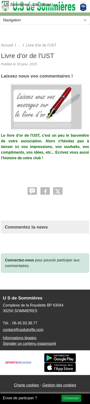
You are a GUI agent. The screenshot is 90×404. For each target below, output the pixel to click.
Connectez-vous (19, 260)
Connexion (71, 398)
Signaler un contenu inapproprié (29, 344)
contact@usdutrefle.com (23, 330)
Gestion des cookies (59, 385)
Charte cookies (26, 385)
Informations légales (19, 338)
